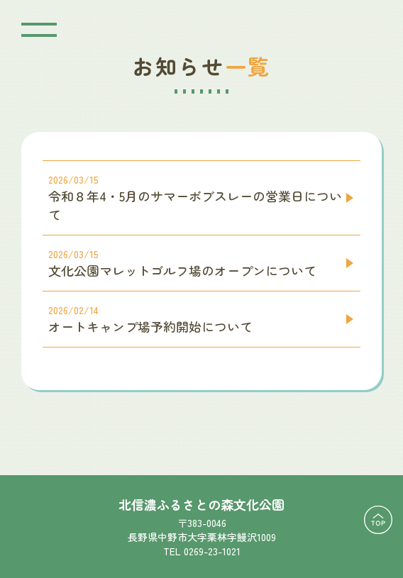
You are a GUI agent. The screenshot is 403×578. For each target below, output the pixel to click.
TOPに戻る (378, 520)
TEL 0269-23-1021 (202, 551)
